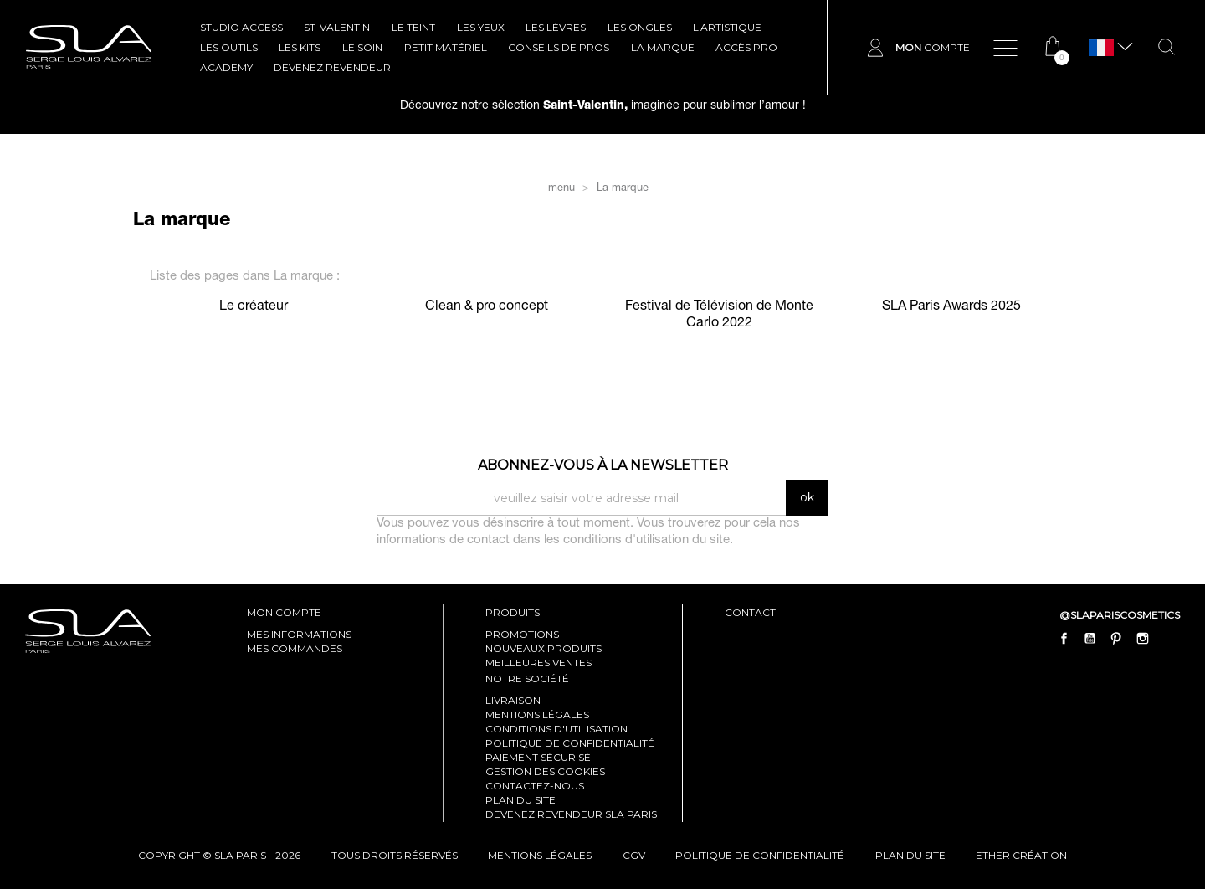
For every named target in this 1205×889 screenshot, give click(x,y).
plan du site (910, 855)
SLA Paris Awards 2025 (951, 307)
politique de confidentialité (759, 855)
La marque (663, 47)
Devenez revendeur (332, 67)
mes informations (299, 634)
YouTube (1090, 639)
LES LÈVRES (556, 27)
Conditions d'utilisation (556, 728)
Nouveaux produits (543, 648)
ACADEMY (226, 67)
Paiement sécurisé (538, 757)
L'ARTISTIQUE (727, 27)
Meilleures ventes (538, 662)
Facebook (1064, 639)
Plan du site (520, 800)
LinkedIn (1168, 639)
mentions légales (540, 855)
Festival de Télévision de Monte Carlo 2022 (719, 316)
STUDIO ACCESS (241, 27)
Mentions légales (537, 714)
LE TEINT (413, 27)
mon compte (284, 612)
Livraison (513, 700)
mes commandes (294, 648)
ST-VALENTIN (337, 27)
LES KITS (299, 47)
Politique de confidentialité (569, 743)
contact (750, 612)
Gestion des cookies (545, 771)
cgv (634, 855)
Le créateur (253, 307)
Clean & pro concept (486, 307)
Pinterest (1116, 639)
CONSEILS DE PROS (558, 47)
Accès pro (746, 47)
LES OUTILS (229, 47)
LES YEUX (481, 27)
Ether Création (1021, 855)
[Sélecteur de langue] (1101, 48)
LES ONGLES (640, 27)
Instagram (1142, 639)
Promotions (522, 634)
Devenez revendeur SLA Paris (571, 814)
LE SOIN (362, 47)
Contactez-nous (534, 785)
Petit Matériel (445, 47)
